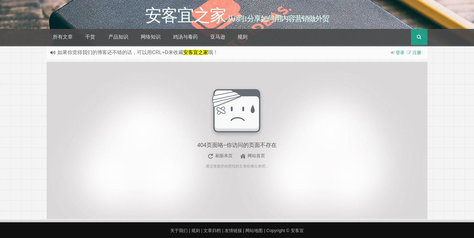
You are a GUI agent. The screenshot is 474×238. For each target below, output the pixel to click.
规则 (243, 36)
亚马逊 (217, 36)
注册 (416, 52)
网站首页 (256, 155)
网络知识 (151, 36)
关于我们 (179, 230)
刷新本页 (224, 155)
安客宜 (297, 230)
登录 (400, 52)
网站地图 (254, 230)
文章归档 (212, 230)
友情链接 (233, 230)
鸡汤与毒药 (185, 36)
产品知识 (118, 36)
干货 (90, 36)
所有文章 (63, 36)
